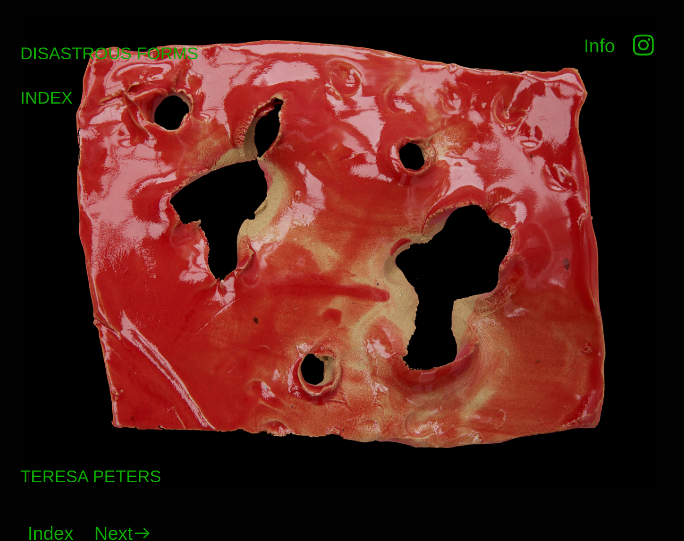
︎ (640, 45)
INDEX (46, 97)
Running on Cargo (673, 483)
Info (599, 45)
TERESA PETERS (90, 476)
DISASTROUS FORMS (109, 53)
